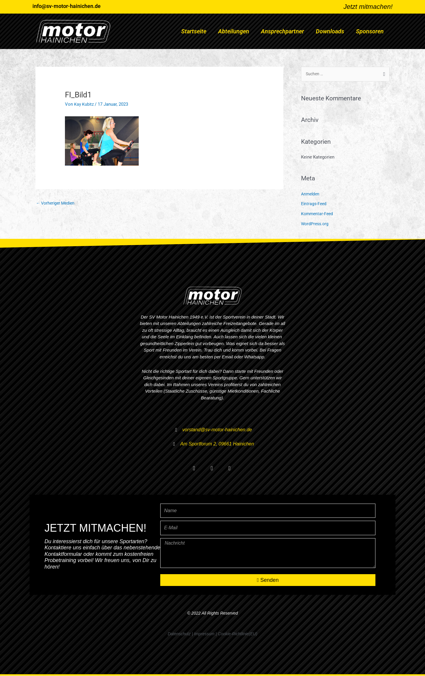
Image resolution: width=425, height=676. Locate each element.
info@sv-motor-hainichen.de (66, 6)
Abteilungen (233, 31)
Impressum (204, 634)
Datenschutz (179, 634)
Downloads (330, 31)
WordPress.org (315, 224)
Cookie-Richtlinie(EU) (237, 634)
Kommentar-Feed (318, 214)
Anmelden (311, 194)
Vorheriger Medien (57, 203)
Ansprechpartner (282, 31)
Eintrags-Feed (314, 204)
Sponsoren (370, 31)
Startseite (193, 31)
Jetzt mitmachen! (368, 6)
